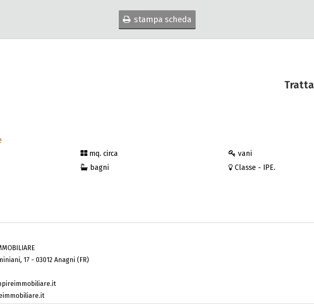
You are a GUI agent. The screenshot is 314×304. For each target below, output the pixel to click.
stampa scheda (157, 19)
